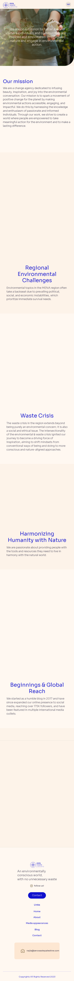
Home (37, 911)
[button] (68, 4)
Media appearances (37, 923)
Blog (37, 929)
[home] (10, 4)
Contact (37, 895)
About (37, 917)
